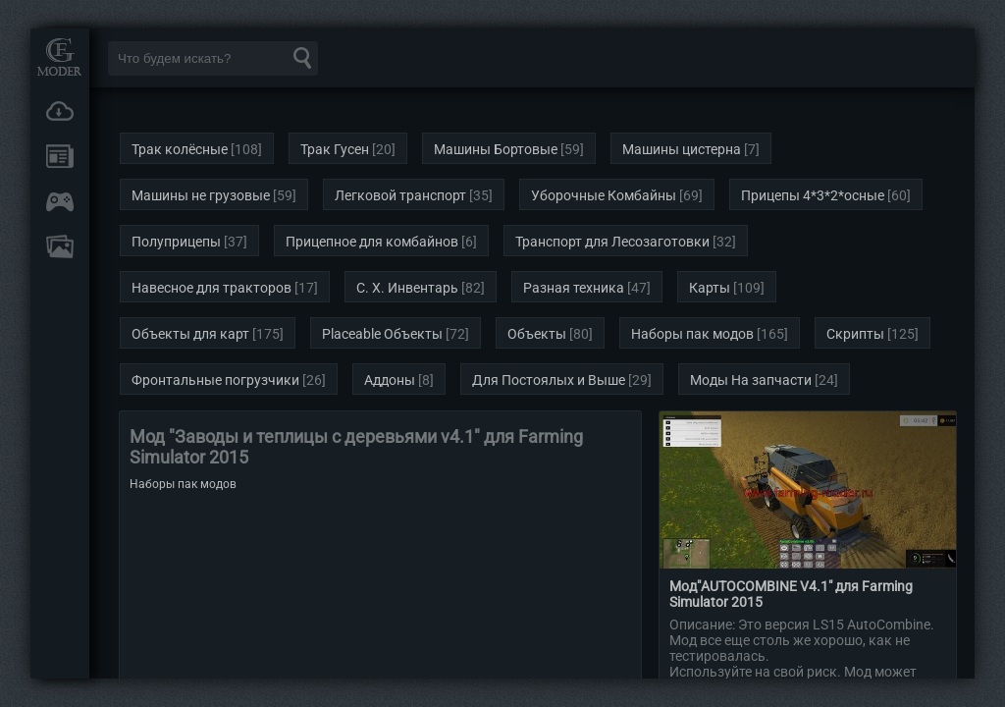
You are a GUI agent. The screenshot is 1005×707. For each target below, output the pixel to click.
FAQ (59, 246)
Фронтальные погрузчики (215, 380)
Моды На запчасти (751, 380)
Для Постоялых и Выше (548, 380)
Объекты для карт (190, 334)
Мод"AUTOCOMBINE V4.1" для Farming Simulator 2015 (791, 594)
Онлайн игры (59, 201)
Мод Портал (59, 56)
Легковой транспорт (400, 195)
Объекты (536, 334)
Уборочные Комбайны (603, 195)
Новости (59, 156)
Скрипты (855, 334)
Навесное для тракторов (211, 288)
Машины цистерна (681, 149)
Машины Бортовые (495, 149)
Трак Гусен (334, 149)
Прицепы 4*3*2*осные (812, 195)
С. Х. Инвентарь (407, 288)
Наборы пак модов (692, 334)
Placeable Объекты (382, 334)
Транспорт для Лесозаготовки (612, 241)
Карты (709, 288)
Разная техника (573, 288)
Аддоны (389, 380)
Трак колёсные (180, 149)
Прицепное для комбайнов (372, 241)
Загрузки (59, 111)
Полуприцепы (176, 241)
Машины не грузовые (201, 195)
